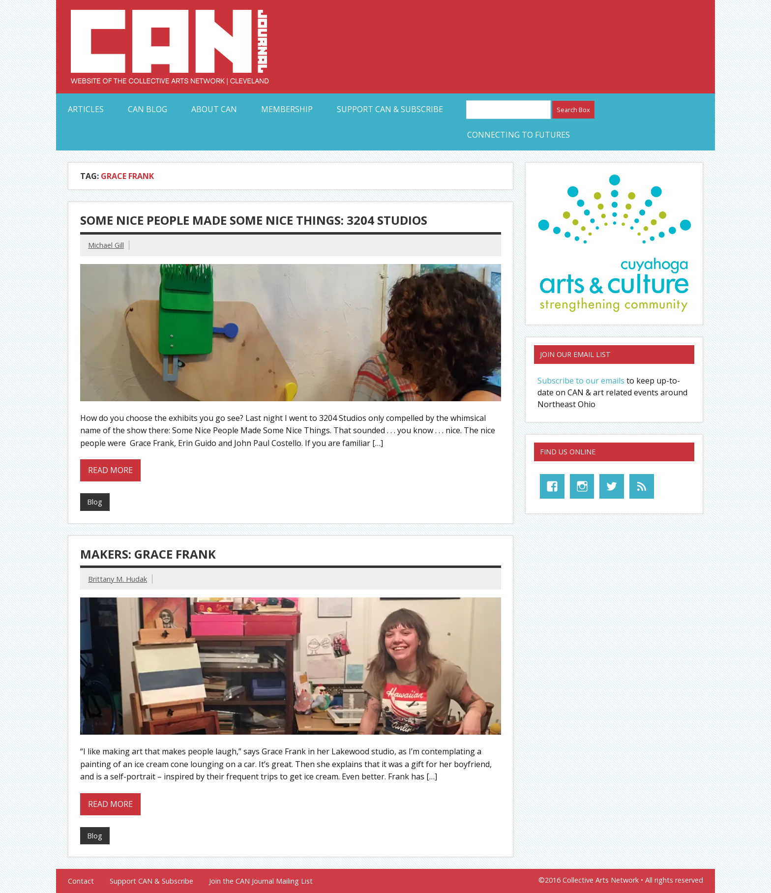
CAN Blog (147, 109)
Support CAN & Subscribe (390, 109)
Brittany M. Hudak (117, 579)
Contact (81, 881)
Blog (94, 501)
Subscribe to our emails (580, 380)
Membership (287, 109)
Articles (86, 109)
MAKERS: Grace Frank (148, 554)
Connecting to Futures (518, 134)
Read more (110, 470)
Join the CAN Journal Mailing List (261, 881)
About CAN (214, 109)
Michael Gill (106, 245)
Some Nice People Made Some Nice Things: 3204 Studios (253, 220)
